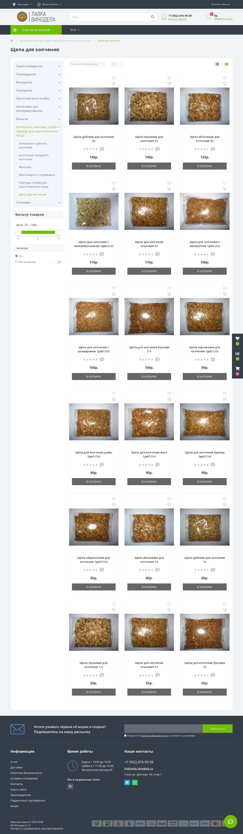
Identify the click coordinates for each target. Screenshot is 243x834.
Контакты (16, 784)
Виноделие (24, 82)
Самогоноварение (29, 66)
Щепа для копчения (32, 194)
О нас (14, 762)
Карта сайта (18, 789)
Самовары (23, 202)
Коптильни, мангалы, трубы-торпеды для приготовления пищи (55, 40)
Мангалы (25, 167)
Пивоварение (26, 74)
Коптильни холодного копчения (34, 157)
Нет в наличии (38, 262)
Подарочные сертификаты (27, 800)
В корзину (93, 166)
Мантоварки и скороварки (37, 175)
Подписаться (217, 728)
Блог (75, 30)
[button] (22, 4)
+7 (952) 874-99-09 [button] (139, 762)
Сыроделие (24, 90)
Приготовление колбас (32, 98)
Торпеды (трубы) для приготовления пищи (33, 184)
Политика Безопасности (154, 735)
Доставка (16, 767)
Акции (14, 806)
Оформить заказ (223, 18)
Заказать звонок (177, 19)
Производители (20, 795)
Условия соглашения (24, 778)
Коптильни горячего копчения (33, 145)
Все (19, 256)
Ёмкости (22, 119)
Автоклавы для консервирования (29, 109)
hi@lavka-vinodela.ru (138, 768)
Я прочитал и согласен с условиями (161, 735)
